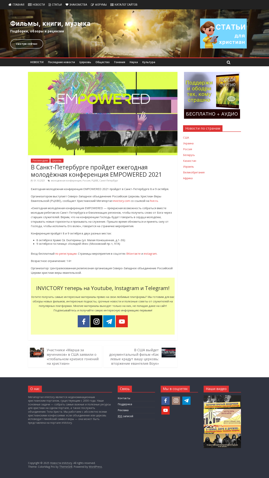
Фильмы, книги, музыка (50, 24)
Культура (148, 62)
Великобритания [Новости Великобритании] (194, 172)
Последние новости (61, 62)
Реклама (123, 410)
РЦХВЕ (95, 180)
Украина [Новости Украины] (188, 143)
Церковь (85, 62)
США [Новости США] (186, 137)
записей (125, 416)
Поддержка (125, 404)
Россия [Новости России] (187, 149)
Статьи (57, 4)
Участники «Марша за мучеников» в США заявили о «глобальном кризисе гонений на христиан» (73, 357)
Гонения (119, 62)
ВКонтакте (133, 253)
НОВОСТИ (37, 62)
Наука (134, 62)
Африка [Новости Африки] (188, 178)
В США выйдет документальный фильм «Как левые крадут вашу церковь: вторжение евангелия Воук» (134, 357)
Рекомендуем (40, 160)
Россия (86, 180)
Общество (102, 62)
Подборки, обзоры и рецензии (37, 31)
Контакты (124, 398)
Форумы (101, 4)
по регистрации (66, 253)
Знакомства (78, 4)
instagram (150, 253)
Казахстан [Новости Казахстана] (189, 161)
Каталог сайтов (126, 4)
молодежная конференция (66, 180)
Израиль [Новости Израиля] (188, 166)
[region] (134, 33)
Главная (18, 4)
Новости (39, 4)
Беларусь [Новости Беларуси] (189, 155)
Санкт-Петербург (108, 180)
